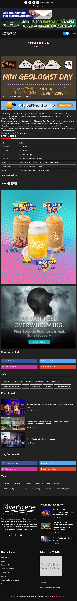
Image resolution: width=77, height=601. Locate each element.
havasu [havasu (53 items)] (28, 381)
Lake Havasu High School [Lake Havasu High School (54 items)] (11, 386)
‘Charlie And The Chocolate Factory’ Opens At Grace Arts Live (63, 512)
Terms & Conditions (8, 569)
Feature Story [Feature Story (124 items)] (17, 381)
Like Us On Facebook (11, 361)
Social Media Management (10, 580)
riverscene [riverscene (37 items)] (48, 386)
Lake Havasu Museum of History (30, 166)
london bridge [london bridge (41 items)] (36, 386)
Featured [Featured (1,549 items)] (6, 381)
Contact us (5, 557)
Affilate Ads (5, 572)
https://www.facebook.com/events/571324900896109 (38, 163)
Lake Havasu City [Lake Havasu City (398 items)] (53, 381)
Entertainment (6, 584)
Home (35, 47)
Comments (21, 97)
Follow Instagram (10, 367)
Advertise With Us (46, 3)
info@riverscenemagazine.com (50, 587)
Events (3, 576)
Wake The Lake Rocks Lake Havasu (41, 439)
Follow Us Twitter (48, 361)
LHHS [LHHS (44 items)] (25, 386)
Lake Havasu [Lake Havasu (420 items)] (39, 381)
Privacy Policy (5, 565)
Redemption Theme (59, 596)
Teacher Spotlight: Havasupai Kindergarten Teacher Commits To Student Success (48, 422)
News (3, 561)
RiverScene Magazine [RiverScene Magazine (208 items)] (63, 386)
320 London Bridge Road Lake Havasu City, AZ (35, 170)
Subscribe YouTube (49, 367)
